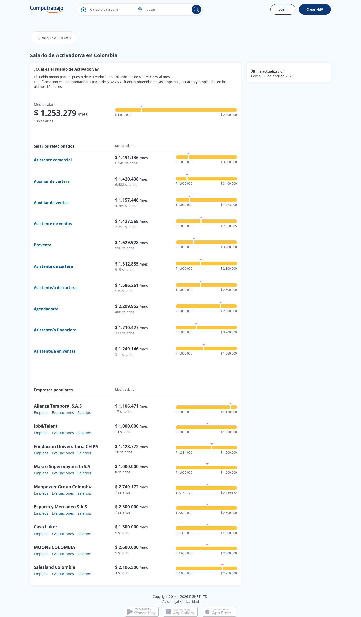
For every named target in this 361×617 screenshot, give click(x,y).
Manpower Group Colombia (63, 487)
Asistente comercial (53, 160)
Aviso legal (170, 601)
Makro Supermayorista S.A (62, 466)
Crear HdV (315, 9)
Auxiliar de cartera (52, 181)
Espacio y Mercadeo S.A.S (60, 507)
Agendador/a (46, 309)
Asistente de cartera (53, 266)
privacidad (190, 601)
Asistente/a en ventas (55, 351)
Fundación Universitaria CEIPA (66, 446)
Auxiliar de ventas (51, 202)
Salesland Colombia (54, 567)
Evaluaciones (63, 412)
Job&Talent (45, 426)
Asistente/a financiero (55, 330)
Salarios (84, 412)
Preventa (42, 245)
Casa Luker (45, 527)
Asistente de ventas (53, 223)
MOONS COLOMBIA (54, 547)
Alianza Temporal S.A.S (58, 406)
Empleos (41, 412)
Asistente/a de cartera (55, 287)
